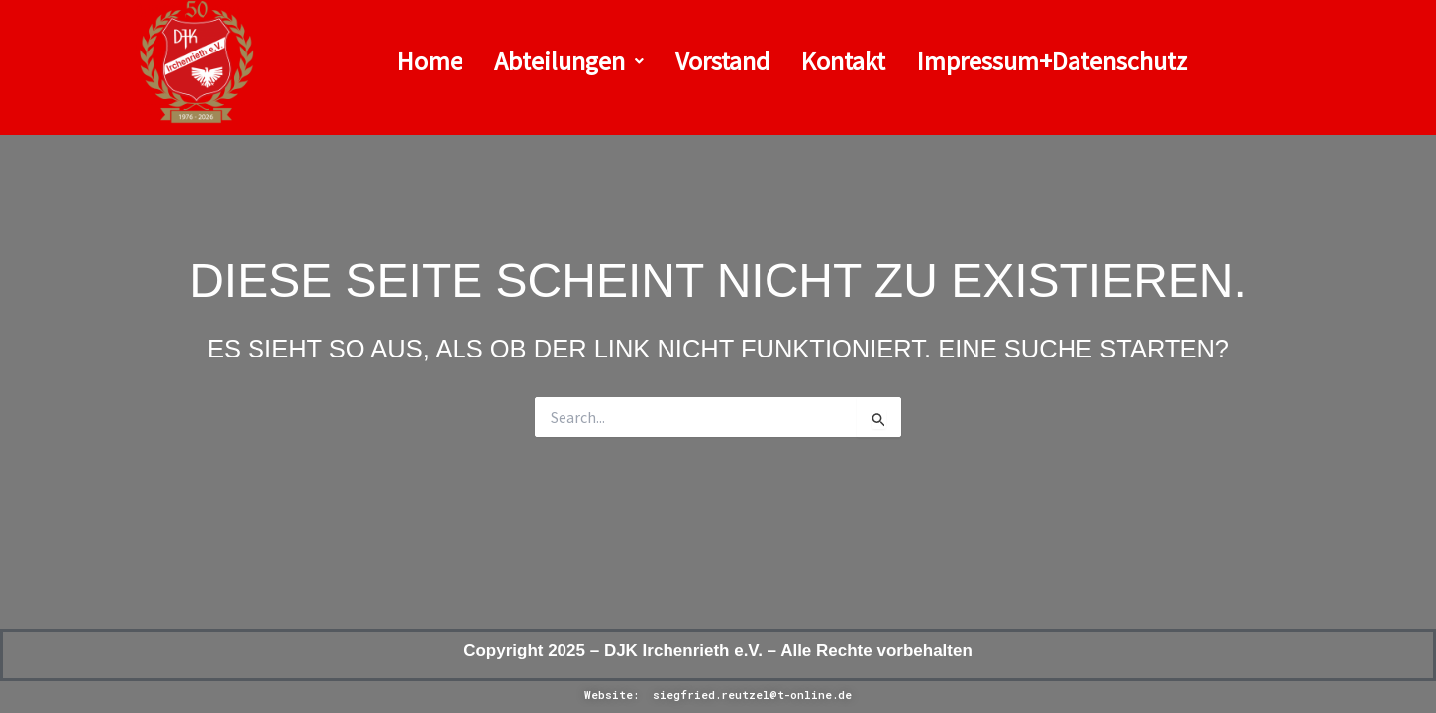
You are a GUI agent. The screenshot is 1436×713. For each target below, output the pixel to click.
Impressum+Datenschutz (1052, 61)
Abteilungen (569, 61)
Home (429, 61)
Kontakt (843, 61)
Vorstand (722, 61)
